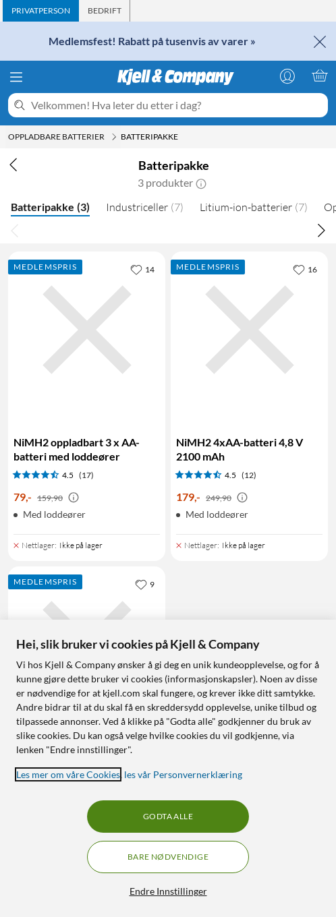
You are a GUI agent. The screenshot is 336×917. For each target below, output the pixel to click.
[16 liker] (305, 269)
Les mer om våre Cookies (68, 774)
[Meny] (16, 77)
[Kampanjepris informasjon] (73, 497)
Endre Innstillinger (168, 891)
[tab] (41, 11)
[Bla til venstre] (15, 229)
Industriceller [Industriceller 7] (145, 207)
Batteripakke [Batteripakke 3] (50, 206)
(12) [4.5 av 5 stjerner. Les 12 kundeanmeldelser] (249, 475)
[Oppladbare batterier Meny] (114, 136)
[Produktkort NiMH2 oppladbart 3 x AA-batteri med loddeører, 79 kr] (86, 393)
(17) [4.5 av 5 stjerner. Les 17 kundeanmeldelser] (86, 475)
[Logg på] (287, 75)
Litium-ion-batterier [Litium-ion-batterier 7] (254, 207)
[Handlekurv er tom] (320, 75)
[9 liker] (145, 584)
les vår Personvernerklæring (183, 774)
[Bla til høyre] (321, 229)
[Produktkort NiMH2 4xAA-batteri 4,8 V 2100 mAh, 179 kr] (249, 393)
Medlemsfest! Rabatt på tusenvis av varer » (152, 40)
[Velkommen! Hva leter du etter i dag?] (177, 105)
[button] (201, 183)
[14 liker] (142, 269)
